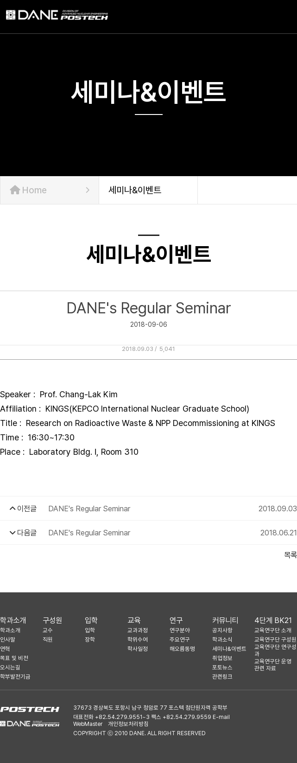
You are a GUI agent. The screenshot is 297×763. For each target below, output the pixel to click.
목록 (290, 555)
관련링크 (222, 676)
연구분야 (180, 630)
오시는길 (10, 667)
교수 (48, 630)
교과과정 (137, 630)
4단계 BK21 (273, 620)
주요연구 (180, 639)
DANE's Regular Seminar (89, 508)
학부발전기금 (15, 676)
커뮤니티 (225, 620)
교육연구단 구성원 (275, 639)
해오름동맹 (182, 648)
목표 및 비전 (14, 658)
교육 (133, 620)
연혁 (5, 648)
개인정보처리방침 (128, 723)
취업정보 (222, 658)
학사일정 (137, 648)
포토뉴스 (222, 667)
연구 (176, 620)
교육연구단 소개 (272, 630)
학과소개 (13, 620)
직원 (48, 639)
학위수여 (137, 639)
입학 (91, 620)
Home (49, 190)
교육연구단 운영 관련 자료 (272, 665)
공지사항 (222, 630)
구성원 (52, 620)
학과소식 (222, 639)
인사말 (7, 639)
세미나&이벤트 (229, 648)
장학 (90, 639)
